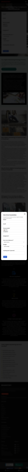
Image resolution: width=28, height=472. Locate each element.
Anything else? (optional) (8, 250)
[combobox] (5, 230)
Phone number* (6, 228)
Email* (4, 224)
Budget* (5, 244)
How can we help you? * (8, 240)
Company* (5, 231)
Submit (5, 256)
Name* (4, 219)
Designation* (6, 236)
